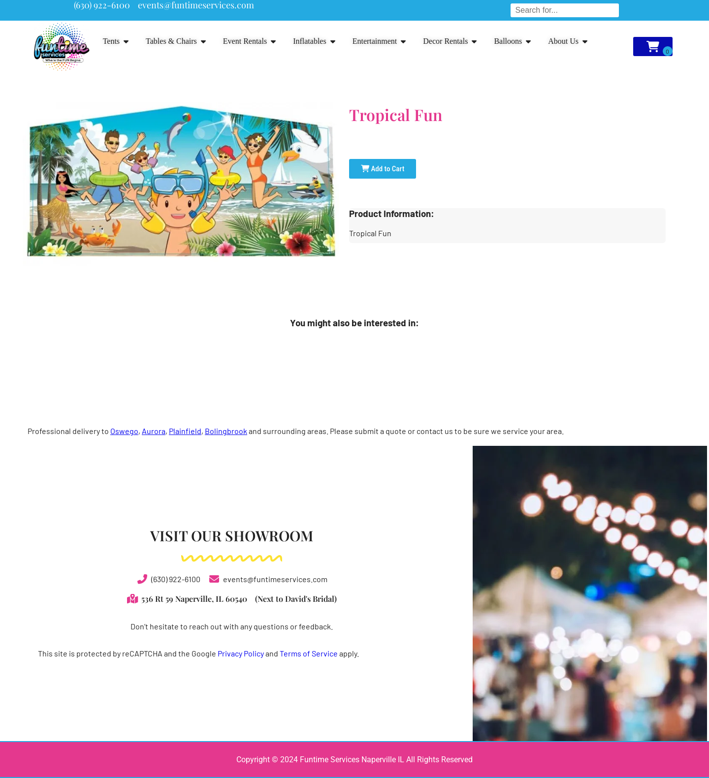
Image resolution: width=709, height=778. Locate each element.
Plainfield (185, 431)
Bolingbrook (226, 431)
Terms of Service (309, 653)
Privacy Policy (241, 653)
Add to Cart (382, 168)
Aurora (153, 431)
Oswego (124, 431)
